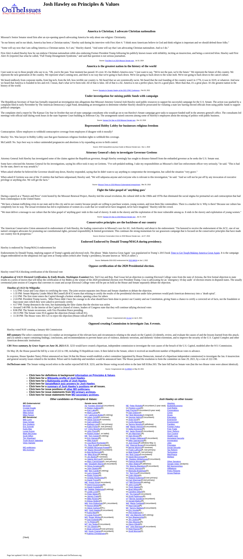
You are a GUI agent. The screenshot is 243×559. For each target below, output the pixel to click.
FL (86, 445)
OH (127, 445)
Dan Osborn (133, 412)
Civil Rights (172, 408)
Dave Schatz (28, 422)
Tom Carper (93, 436)
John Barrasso (136, 526)
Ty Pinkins (91, 522)
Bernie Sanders (136, 498)
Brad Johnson (93, 529)
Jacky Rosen (135, 431)
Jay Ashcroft (28, 410)
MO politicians (29, 447)
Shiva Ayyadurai (94, 466)
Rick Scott (92, 445)
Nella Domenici (135, 429)
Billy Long (27, 419)
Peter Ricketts (136, 405)
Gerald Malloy (134, 501)
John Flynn (92, 431)
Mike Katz (91, 440)
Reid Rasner (134, 529)
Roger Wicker (95, 517)
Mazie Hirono (94, 450)
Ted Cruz (134, 473)
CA (86, 415)
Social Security (174, 447)
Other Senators (174, 461)
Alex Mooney (134, 522)
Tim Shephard (29, 438)
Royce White (93, 505)
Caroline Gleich (135, 492)
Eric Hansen (92, 438)
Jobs (169, 443)
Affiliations (171, 468)
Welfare (170, 457)
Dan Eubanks (93, 519)
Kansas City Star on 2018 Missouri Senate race (119, 120)
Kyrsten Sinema (95, 405)
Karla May (27, 429)
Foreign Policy (173, 426)
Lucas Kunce (29, 431)
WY (127, 526)
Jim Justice (133, 519)
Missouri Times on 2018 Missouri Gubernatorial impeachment (119, 185)
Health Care (172, 436)
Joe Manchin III (137, 515)
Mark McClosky (30, 433)
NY (127, 438)
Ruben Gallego (94, 408)
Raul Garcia (133, 505)
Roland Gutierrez (136, 478)
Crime (170, 412)
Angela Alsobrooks (95, 478)
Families (171, 424)
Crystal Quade (29, 408)
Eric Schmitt (28, 426)
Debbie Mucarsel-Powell (98, 447)
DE (86, 436)
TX (127, 473)
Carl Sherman (134, 480)
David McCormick (136, 457)
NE (127, 405)
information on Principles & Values (95, 375)
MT (86, 524)
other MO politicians (78, 389)
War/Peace (172, 454)
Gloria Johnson (135, 468)
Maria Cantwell (137, 503)
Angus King (94, 482)
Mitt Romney (135, 482)
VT (127, 498)
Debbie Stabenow (96, 489)
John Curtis (133, 485)
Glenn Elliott (133, 524)
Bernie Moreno (135, 447)
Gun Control (172, 433)
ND (86, 531)
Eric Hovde (133, 510)
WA (127, 503)
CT (86, 429)
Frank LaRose (134, 450)
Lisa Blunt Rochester (96, 443)
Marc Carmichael (94, 461)
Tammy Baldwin (136, 508)
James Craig (93, 496)
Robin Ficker (93, 475)
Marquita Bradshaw (137, 471)
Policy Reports (173, 471)
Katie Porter (92, 426)
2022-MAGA (133, 260)
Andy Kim (132, 419)
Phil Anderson (134, 512)
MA (86, 464)
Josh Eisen (133, 443)
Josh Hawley (94, 510)
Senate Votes (173, 464)
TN (127, 466)
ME (86, 482)
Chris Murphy (94, 429)
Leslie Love (92, 492)
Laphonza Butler (95, 415)
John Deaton (93, 468)
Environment (173, 422)
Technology (172, 452)
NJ (127, 415)
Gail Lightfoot (93, 422)
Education (171, 417)
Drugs (170, 415)
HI (86, 450)
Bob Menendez (136, 415)
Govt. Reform (173, 431)
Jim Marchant (134, 433)
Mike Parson (28, 415)
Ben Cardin (94, 471)
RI (127, 459)
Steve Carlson (93, 508)
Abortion (171, 403)
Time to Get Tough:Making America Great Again (195, 253)
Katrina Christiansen (96, 533)
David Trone (92, 480)
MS (86, 517)
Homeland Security (175, 438)
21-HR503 (128, 369)
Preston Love (134, 408)
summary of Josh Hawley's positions (68, 386)
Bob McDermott (94, 452)
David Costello (93, 487)
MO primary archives (83, 392)
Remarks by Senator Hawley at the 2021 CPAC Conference (119, 90)
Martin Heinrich (137, 426)
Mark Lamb (92, 412)
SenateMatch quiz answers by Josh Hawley (70, 383)
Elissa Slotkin (93, 501)
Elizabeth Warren (96, 464)
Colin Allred (133, 475)
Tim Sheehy (92, 526)
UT (127, 482)
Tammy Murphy (135, 424)
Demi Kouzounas (95, 485)
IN (86, 454)
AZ (86, 405)
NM (127, 426)
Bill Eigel (27, 405)
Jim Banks (92, 457)
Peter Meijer (92, 494)
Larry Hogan (92, 473)
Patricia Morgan (135, 461)
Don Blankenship (136, 517)
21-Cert (129, 318)
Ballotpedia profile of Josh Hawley (66, 381)
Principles (171, 445)
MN (86, 503)
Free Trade (172, 429)
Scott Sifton (28, 436)
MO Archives (28, 450)
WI (127, 508)
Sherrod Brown (137, 445)
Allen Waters (134, 464)
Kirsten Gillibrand (137, 438)
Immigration (172, 440)
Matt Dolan (133, 452)
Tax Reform (172, 450)
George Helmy (134, 417)
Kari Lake (91, 410)
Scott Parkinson (135, 496)
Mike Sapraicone (136, 440)
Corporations (173, 410)
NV (127, 431)
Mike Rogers (93, 498)
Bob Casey (134, 454)
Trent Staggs (134, 487)
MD (86, 471)
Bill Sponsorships (175, 466)
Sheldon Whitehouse (138, 459)
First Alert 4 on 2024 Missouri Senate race (119, 61)
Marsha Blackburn (138, 466)
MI (86, 489)
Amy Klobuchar (95, 503)
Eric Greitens (29, 424)
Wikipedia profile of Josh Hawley (66, 378)
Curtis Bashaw (134, 422)
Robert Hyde (93, 433)
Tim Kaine (134, 494)
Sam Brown (133, 436)
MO (86, 510)
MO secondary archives (85, 394)
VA (127, 494)
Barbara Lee (92, 424)
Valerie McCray (94, 459)
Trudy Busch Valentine (33, 440)
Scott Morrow (134, 531)
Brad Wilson (133, 489)
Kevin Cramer (95, 531)
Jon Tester (93, 524)
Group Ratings (173, 473)
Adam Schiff (92, 417)
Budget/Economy (175, 405)
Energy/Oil (172, 419)
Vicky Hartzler (29, 443)
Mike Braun (93, 454)
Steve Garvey (93, 419)
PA (127, 454)
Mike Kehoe (28, 412)
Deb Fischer (131, 410)
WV (127, 515)
